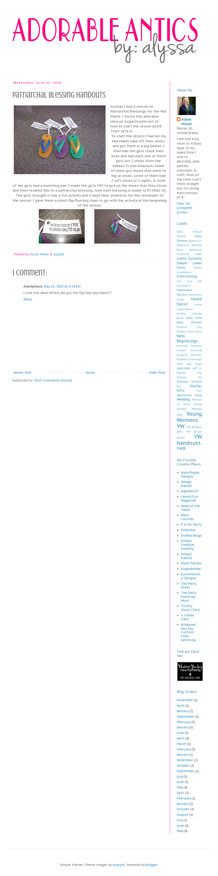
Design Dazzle (186, 484)
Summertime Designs (190, 576)
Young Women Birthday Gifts (189, 409)
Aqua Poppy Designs (190, 474)
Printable (182, 359)
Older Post (157, 373)
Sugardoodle (191, 569)
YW (180, 426)
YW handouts (189, 439)
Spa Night (194, 363)
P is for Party (191, 524)
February (184, 722)
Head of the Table (190, 508)
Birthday (197, 245)
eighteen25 (189, 491)
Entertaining (187, 276)
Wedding (183, 399)
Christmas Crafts (189, 254)
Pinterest (188, 530)
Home (90, 373)
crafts (181, 258)
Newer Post (23, 373)
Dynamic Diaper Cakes (189, 260)
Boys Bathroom (189, 249)
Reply (27, 299)
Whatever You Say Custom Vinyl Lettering (188, 632)
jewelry (181, 313)
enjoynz (119, 865)
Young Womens (189, 416)
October (183, 765)
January (182, 711)
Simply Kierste (186, 556)
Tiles (199, 390)
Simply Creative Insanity (187, 545)
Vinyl (198, 395)
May (180, 787)
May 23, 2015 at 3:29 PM (62, 286)
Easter (181, 267)
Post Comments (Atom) (53, 380)
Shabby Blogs (191, 535)
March (181, 744)
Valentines (184, 395)
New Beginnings (187, 338)
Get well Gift (189, 281)
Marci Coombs (187, 517)
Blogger (151, 865)
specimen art (187, 368)
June (180, 733)
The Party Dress (188, 586)
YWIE (181, 448)
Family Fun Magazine (189, 498)
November (185, 700)
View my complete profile (184, 207)
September (185, 716)
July (179, 776)
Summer (182, 381)
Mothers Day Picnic (189, 331)
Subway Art (189, 377)
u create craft (187, 617)
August (182, 815)
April (180, 705)
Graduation (184, 285)
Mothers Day (189, 327)
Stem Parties (191, 563)
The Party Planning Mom (188, 597)
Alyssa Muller (186, 121)
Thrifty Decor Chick (190, 608)
